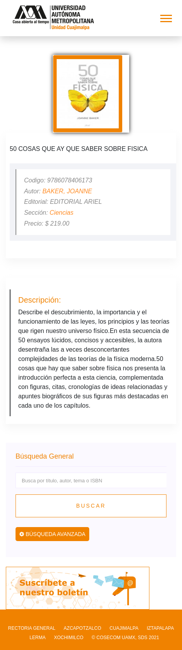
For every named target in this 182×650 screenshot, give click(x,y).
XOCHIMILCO (68, 637)
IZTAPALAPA (160, 628)
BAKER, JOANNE (67, 191)
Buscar (91, 506)
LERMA (37, 637)
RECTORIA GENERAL (31, 628)
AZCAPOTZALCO (82, 628)
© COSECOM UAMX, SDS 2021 (125, 637)
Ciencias (61, 212)
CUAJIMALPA (123, 628)
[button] (165, 17)
